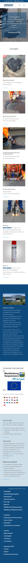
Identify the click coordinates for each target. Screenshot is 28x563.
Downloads (7, 523)
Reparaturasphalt (8, 80)
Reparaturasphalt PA (9, 116)
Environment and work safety (13, 517)
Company (7, 515)
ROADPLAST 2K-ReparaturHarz (13, 507)
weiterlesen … (6, 197)
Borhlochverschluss (9, 189)
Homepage (7, 491)
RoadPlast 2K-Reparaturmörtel (13, 510)
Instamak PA (7, 496)
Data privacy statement (11, 554)
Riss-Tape (7, 502)
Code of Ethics (8, 520)
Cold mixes (7, 538)
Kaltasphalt (7, 441)
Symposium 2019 (9, 546)
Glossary (6, 530)
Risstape (5, 225)
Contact (6, 549)
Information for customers (12, 525)
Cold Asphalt (7, 536)
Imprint (6, 551)
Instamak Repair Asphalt (11, 494)
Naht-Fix (5, 266)
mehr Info (5, 88)
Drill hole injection (9, 499)
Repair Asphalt (8, 533)
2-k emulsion (8, 541)
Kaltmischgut (7, 420)
